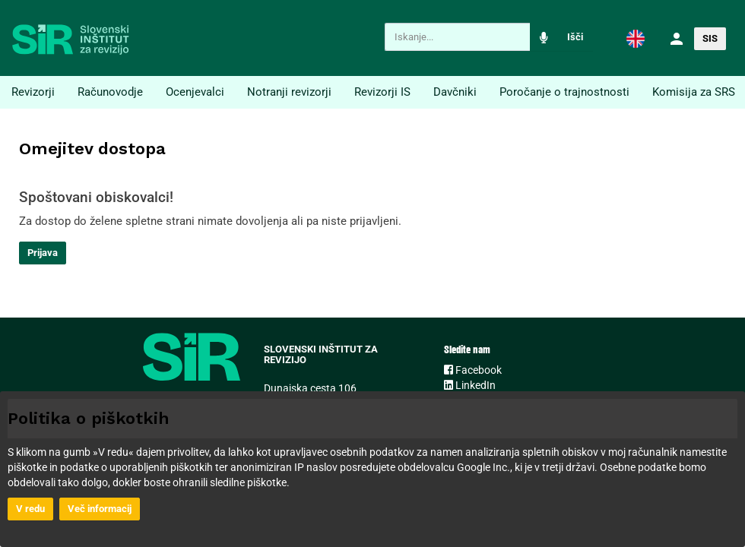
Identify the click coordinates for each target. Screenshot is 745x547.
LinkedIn (470, 385)
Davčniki (455, 92)
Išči (575, 37)
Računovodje (110, 92)
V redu (30, 508)
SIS (710, 38)
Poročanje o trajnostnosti (564, 92)
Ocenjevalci (195, 92)
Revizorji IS (382, 92)
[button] (635, 38)
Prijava (42, 252)
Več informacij (100, 508)
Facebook (473, 370)
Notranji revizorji (289, 92)
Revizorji (33, 92)
